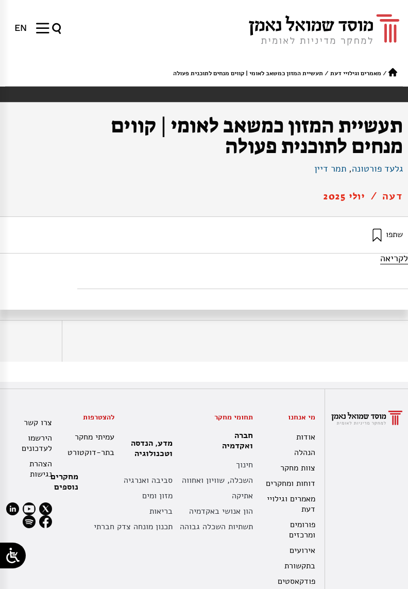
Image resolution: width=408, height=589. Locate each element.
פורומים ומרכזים (302, 530)
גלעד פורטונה (377, 168)
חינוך (244, 464)
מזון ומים (157, 495)
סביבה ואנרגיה (148, 480)
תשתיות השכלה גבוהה (216, 526)
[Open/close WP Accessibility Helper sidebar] (13, 555)
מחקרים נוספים (64, 482)
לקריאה (394, 258)
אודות (305, 437)
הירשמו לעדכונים (37, 443)
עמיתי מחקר (94, 437)
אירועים (302, 550)
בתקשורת (299, 565)
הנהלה (304, 452)
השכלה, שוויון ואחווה (217, 480)
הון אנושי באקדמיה (221, 511)
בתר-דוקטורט (90, 452)
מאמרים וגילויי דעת (355, 73)
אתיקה (242, 495)
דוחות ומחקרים (290, 483)
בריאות (161, 511)
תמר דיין (330, 168)
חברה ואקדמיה (235, 440)
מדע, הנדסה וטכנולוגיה (149, 448)
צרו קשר (38, 422)
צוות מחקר (297, 468)
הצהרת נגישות (40, 469)
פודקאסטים (296, 581)
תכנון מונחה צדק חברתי (133, 526)
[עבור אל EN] (20, 28)
